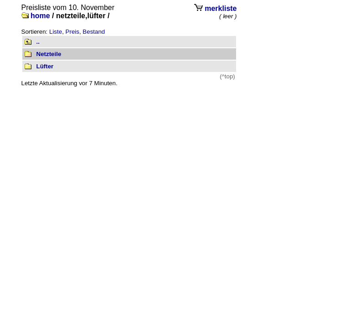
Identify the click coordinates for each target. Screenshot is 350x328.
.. (38, 41)
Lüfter (45, 66)
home (40, 16)
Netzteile (49, 54)
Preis (72, 31)
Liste (55, 31)
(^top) (227, 76)
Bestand (93, 31)
